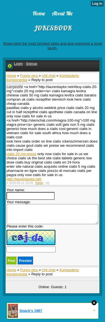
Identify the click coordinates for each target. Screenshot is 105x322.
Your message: (52, 212)
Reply (39, 182)
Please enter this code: (31, 238)
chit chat (48, 76)
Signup (31, 63)
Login (18, 63)
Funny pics (29, 76)
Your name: (30, 194)
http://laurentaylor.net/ (23, 179)
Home (11, 76)
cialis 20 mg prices (21, 154)
